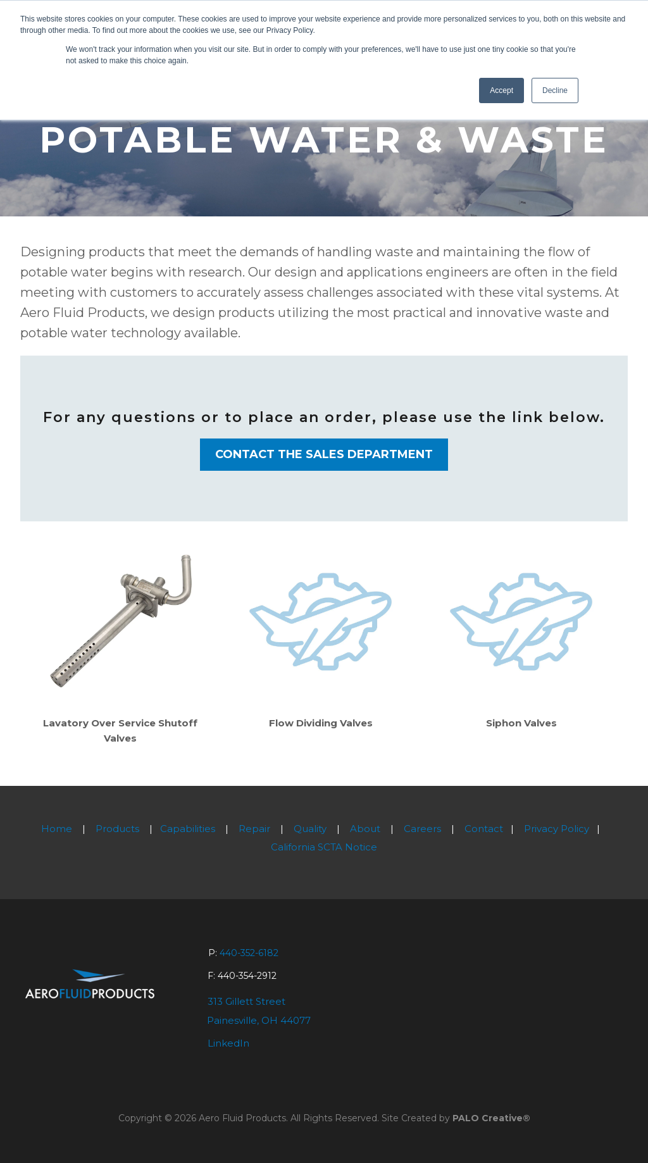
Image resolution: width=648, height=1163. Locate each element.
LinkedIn (228, 1043)
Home (56, 829)
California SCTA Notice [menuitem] (324, 847)
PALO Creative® (491, 1118)
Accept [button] (501, 90)
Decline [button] (555, 90)
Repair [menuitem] (254, 829)
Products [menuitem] (117, 829)
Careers (422, 829)
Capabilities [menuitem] (187, 829)
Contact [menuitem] (483, 829)
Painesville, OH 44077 (259, 1020)
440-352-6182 (249, 953)
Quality (310, 829)
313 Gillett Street (246, 1001)
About (365, 829)
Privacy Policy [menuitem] (556, 829)
